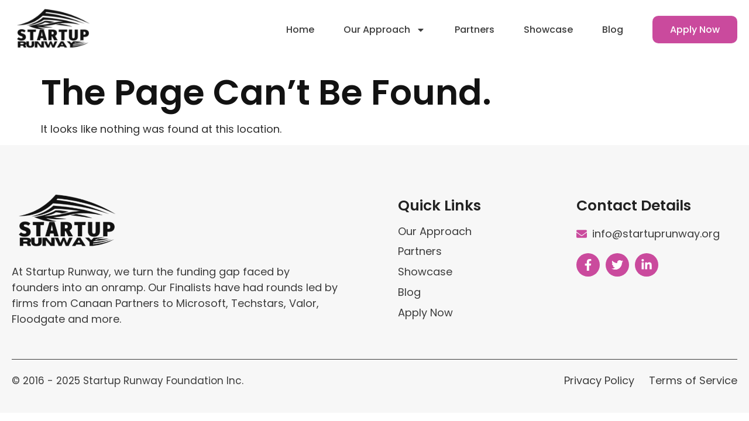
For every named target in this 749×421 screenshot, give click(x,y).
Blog (612, 25)
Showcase (548, 25)
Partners (474, 25)
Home (300, 25)
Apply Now (695, 25)
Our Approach (384, 25)
